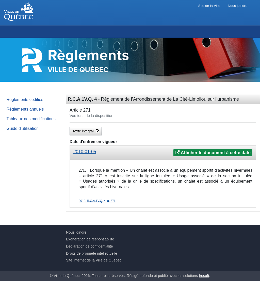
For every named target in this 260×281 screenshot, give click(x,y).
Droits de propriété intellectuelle (91, 253)
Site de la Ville (209, 6)
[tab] (163, 153)
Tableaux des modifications (31, 118)
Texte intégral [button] (86, 131)
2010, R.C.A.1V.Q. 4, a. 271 (97, 201)
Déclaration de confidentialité (89, 246)
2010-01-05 (84, 151)
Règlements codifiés (25, 99)
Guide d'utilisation (23, 128)
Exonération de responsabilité (90, 239)
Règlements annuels (25, 109)
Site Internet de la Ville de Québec (93, 260)
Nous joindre (237, 6)
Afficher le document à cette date (213, 152)
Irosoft (204, 276)
